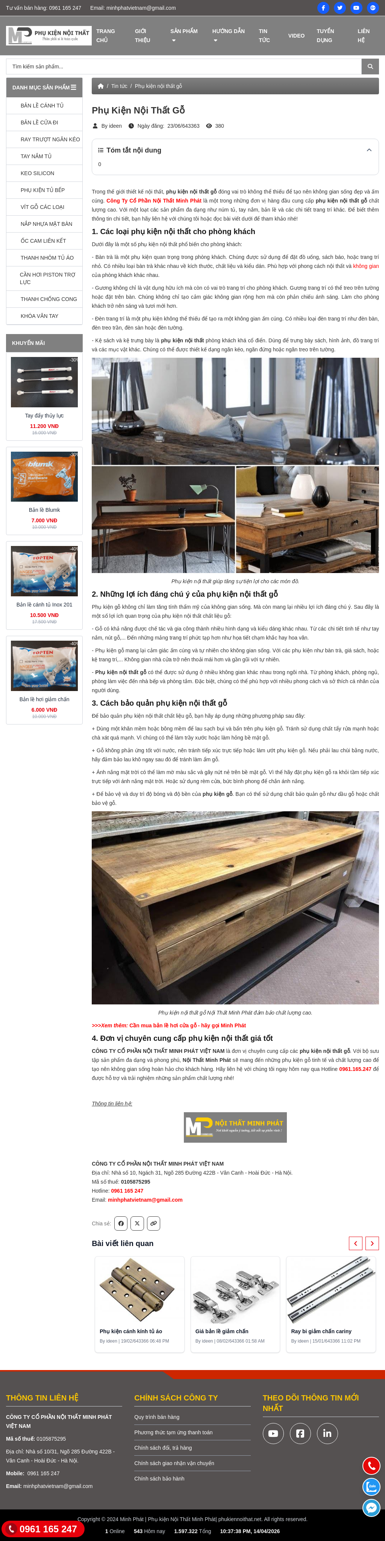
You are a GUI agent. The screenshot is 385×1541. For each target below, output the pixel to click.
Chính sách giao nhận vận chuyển (174, 1463)
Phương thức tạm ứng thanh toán (173, 1432)
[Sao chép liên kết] (154, 1223)
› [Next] (372, 1243)
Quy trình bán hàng (156, 1417)
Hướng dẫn (228, 35)
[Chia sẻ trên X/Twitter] (137, 1223)
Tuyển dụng (325, 35)
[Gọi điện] (371, 1466)
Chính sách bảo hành (159, 1479)
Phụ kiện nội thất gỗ (158, 86)
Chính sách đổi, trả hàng (163, 1448)
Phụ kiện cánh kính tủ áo (131, 1331)
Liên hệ (364, 35)
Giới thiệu (142, 35)
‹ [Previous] (356, 1243)
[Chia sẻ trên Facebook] (121, 1223)
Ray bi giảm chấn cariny (321, 1331)
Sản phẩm (183, 35)
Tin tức (264, 35)
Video (296, 36)
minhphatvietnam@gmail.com (141, 8)
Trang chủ (105, 35)
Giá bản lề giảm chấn (222, 1331)
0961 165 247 (65, 8)
